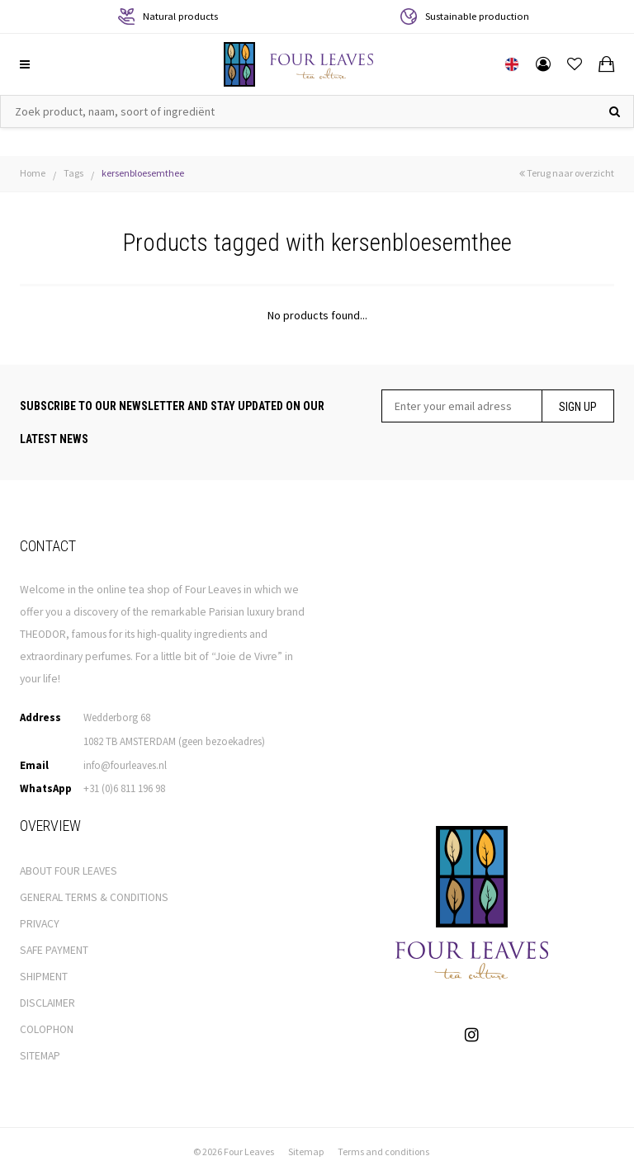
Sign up (578, 406)
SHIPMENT (44, 977)
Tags (73, 173)
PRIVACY (39, 924)
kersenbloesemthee (143, 173)
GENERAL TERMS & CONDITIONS (94, 897)
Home (32, 173)
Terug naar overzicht (566, 173)
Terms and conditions (383, 1151)
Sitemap (306, 1151)
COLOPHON (46, 1029)
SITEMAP (40, 1056)
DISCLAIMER (47, 1003)
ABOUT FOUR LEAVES (68, 871)
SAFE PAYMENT (54, 950)
